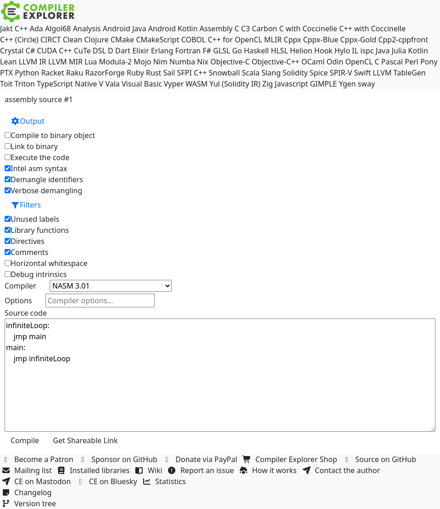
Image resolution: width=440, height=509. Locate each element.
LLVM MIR (65, 62)
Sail (169, 73)
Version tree (30, 503)
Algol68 (58, 28)
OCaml (313, 62)
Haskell (256, 51)
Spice (319, 73)
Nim (160, 62)
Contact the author (342, 470)
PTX (6, 73)
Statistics (165, 481)
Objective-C (230, 62)
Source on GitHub (380, 459)
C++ (21, 28)
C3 (245, 28)
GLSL (221, 51)
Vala (112, 84)
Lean (8, 62)
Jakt (6, 28)
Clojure (96, 40)
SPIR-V (341, 73)
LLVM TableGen (399, 73)
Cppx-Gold (358, 40)
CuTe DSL (90, 51)
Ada (36, 28)
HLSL (279, 51)
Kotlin (418, 51)
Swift (362, 73)
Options (18, 300)
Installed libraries (94, 470)
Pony (428, 62)
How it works (269, 470)
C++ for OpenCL (235, 40)
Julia (399, 51)
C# (30, 51)
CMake (122, 40)
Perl (411, 62)
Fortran (188, 51)
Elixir (140, 51)
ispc (367, 51)
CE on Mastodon (37, 481)
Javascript (291, 84)
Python (27, 73)
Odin (335, 62)
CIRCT (51, 40)
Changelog (28, 492)
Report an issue (202, 470)
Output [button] (28, 121)
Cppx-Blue (320, 40)
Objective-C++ (276, 62)
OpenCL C (362, 62)
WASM (196, 84)
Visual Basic (142, 84)
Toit (6, 84)
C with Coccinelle (308, 28)
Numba (182, 62)
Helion (301, 51)
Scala (251, 73)
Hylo (342, 51)
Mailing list (28, 470)
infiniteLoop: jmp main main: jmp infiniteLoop (220, 375)
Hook (323, 51)
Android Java (124, 28)
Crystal (11, 51)
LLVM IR (32, 62)
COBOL (193, 40)
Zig (267, 84)
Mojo (142, 62)
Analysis (87, 28)
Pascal (392, 62)
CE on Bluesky (108, 481)
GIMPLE (323, 84)
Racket (52, 73)
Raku (74, 73)
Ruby (135, 73)
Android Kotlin (173, 28)
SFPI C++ (192, 73)
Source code (26, 313)
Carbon (264, 28)
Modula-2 (115, 62)
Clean (72, 40)
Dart (122, 51)
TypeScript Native (67, 84)
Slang (271, 73)
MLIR (273, 40)
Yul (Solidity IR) (235, 84)
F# (207, 51)
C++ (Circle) (19, 40)
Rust (153, 73)
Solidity (295, 73)
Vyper (174, 84)
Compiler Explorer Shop (291, 459)
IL (355, 51)
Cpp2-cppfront (403, 40)
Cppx (292, 40)
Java (382, 51)
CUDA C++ (54, 51)
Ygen (347, 84)
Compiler (20, 286)
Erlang (162, 51)
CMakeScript (157, 40)
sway (366, 84)
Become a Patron (38, 459)
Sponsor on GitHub (119, 459)
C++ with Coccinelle (372, 28)
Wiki (149, 470)
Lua (91, 62)
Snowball (224, 73)
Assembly (216, 28)
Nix (202, 62)
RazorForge (105, 73)
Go (237, 51)
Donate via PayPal (201, 459)
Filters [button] (26, 205)
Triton (25, 84)
